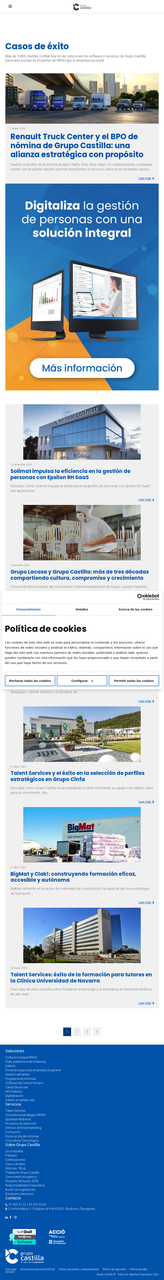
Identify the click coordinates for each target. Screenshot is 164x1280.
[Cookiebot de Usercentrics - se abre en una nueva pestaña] (140, 597)
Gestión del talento (17, 1074)
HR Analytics (13, 1091)
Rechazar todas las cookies (30, 681)
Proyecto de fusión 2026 (21, 1181)
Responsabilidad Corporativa (25, 1185)
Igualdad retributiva (18, 1119)
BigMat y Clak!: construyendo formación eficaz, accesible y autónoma (73, 877)
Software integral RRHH (21, 1057)
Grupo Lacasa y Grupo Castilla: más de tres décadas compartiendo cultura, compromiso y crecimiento (79, 574)
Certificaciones (15, 1159)
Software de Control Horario (24, 1083)
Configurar (82, 681)
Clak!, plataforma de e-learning (25, 1061)
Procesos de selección (20, 1123)
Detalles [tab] (82, 609)
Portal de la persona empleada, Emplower (33, 1070)
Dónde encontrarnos (19, 1194)
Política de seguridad (114, 1269)
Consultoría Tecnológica (22, 1140)
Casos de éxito (15, 1164)
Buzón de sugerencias (20, 1189)
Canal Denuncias (16, 1087)
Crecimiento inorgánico (21, 1177)
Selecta (10, 1066)
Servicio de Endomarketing (23, 1127)
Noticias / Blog (15, 1168)
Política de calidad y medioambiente (79, 1269)
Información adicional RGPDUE (38, 1269)
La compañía (14, 1151)
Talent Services (15, 1110)
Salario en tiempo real (19, 1100)
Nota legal (10, 1269)
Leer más (146, 178)
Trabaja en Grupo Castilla (22, 1172)
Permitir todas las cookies (134, 681)
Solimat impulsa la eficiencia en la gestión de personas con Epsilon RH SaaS (70, 474)
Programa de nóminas (20, 1078)
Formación (12, 1132)
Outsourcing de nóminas (22, 1136)
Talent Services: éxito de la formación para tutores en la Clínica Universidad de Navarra (81, 977)
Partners (11, 1155)
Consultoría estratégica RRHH (25, 1115)
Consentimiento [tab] (28, 609)
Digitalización (14, 1095)
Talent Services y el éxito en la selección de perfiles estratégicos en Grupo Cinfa (77, 776)
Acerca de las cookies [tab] (135, 609)
